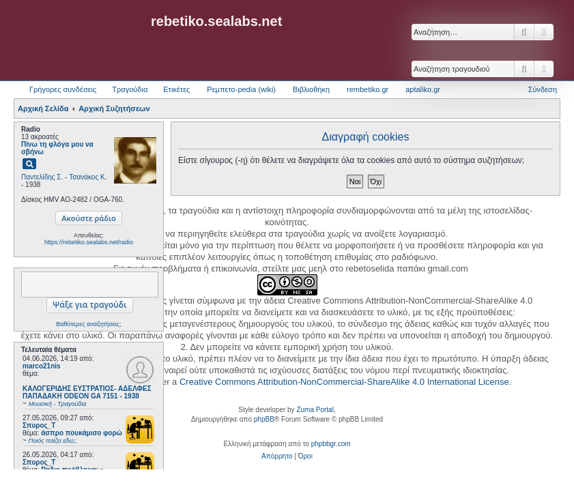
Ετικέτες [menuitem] (176, 89)
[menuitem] (276, 456)
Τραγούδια (129, 89)
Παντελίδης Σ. (42, 177)
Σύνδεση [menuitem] (542, 89)
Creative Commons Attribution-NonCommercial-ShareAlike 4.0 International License (344, 382)
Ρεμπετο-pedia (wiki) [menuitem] (241, 89)
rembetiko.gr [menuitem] (367, 89)
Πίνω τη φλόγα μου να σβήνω (57, 148)
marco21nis (42, 366)
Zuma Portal (314, 409)
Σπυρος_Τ (39, 425)
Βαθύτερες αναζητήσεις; (88, 324)
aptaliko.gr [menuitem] (422, 89)
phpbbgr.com (331, 444)
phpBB (264, 419)
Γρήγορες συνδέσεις (62, 89)
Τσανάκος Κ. (87, 177)
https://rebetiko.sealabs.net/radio (88, 242)
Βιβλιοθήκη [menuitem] (311, 89)
